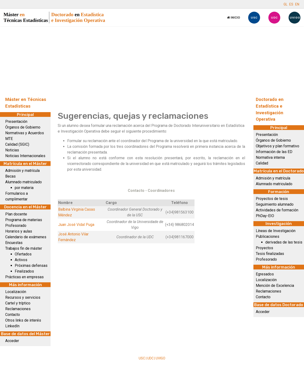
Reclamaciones (18, 309)
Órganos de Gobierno (22, 127)
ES (291, 4)
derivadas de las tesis (283, 242)
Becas (10, 176)
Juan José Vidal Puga (76, 224)
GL (285, 4)
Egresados (265, 274)
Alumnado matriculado (23, 182)
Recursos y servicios (22, 297)
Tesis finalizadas (270, 253)
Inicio (233, 17)
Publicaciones (267, 236)
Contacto (12, 314)
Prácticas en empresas (24, 277)
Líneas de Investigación (275, 231)
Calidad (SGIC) (17, 144)
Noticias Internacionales (25, 156)
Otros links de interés (23, 320)
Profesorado (15, 225)
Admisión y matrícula (22, 170)
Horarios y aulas (18, 231)
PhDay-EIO (265, 216)
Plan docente (16, 214)
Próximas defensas (31, 265)
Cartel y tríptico (17, 303)
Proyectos (264, 248)
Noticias (12, 150)
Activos (21, 260)
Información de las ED (274, 151)
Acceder (12, 340)
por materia (24, 187)
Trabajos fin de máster (23, 248)
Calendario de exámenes (25, 237)
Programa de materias (23, 220)
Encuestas (14, 242)
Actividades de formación (277, 210)
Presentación (16, 121)
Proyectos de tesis (272, 198)
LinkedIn (12, 326)
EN (297, 4)
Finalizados (24, 271)
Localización (15, 291)
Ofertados (23, 254)
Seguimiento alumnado (275, 204)
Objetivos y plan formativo (277, 146)
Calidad (262, 163)
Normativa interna (270, 157)
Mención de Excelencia (275, 285)
